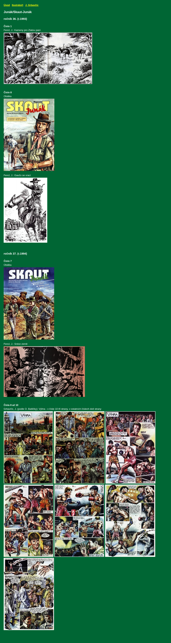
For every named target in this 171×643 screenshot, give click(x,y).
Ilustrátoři (17, 5)
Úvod (7, 5)
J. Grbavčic (31, 5)
